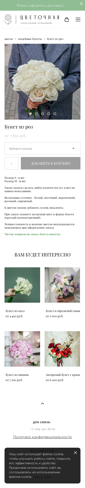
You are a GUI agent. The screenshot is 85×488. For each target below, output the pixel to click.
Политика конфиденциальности (42, 437)
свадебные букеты (30, 39)
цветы (9, 39)
